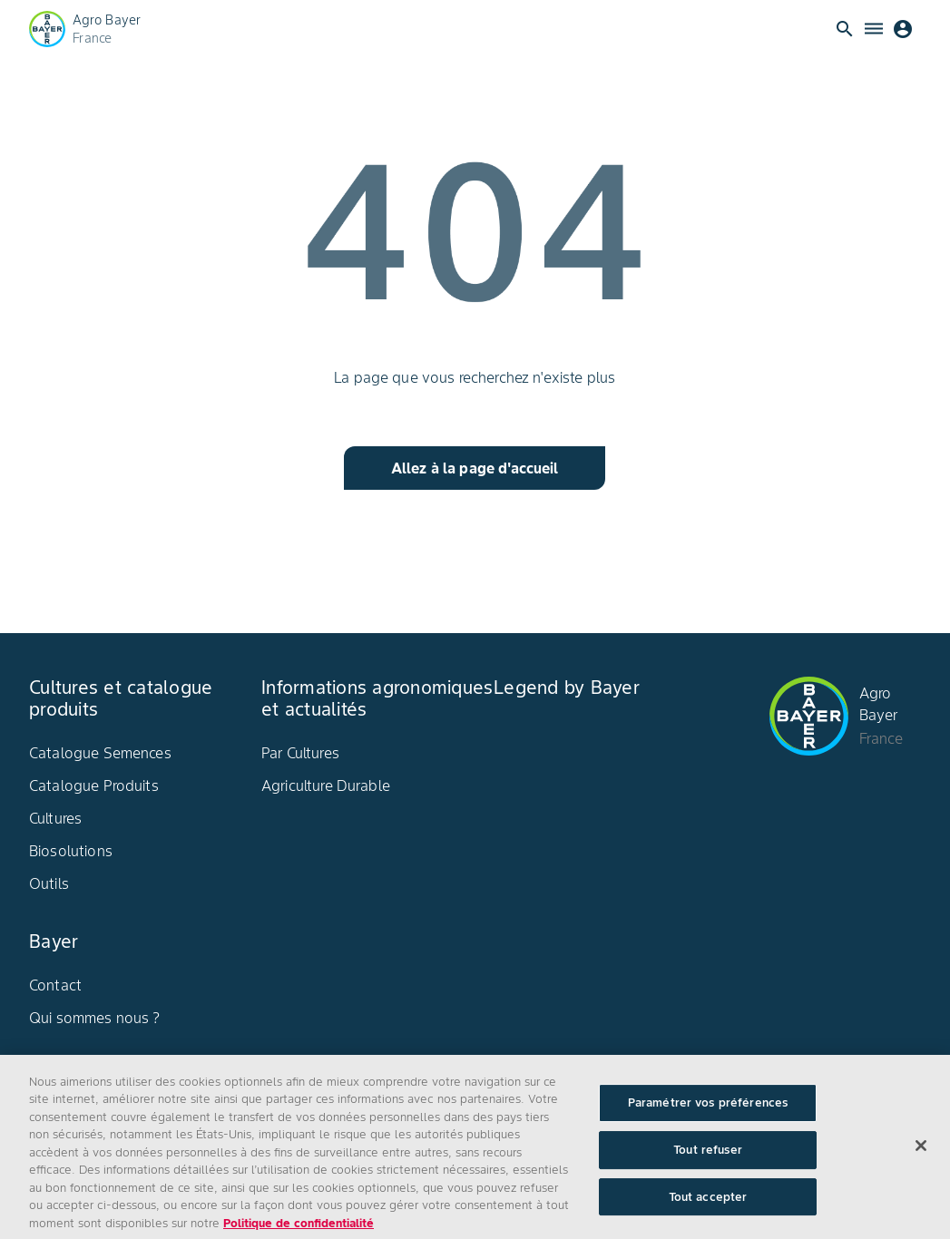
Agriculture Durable (325, 785)
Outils (49, 883)
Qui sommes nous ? (95, 1018)
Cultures (55, 818)
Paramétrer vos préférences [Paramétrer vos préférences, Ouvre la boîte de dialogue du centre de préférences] (708, 1110)
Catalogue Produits (94, 785)
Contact (55, 985)
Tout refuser (707, 1157)
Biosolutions (71, 851)
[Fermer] (921, 1154)
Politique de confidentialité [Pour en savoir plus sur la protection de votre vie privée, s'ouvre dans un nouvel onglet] (298, 1230)
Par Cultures (300, 753)
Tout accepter (708, 1204)
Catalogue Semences (100, 753)
